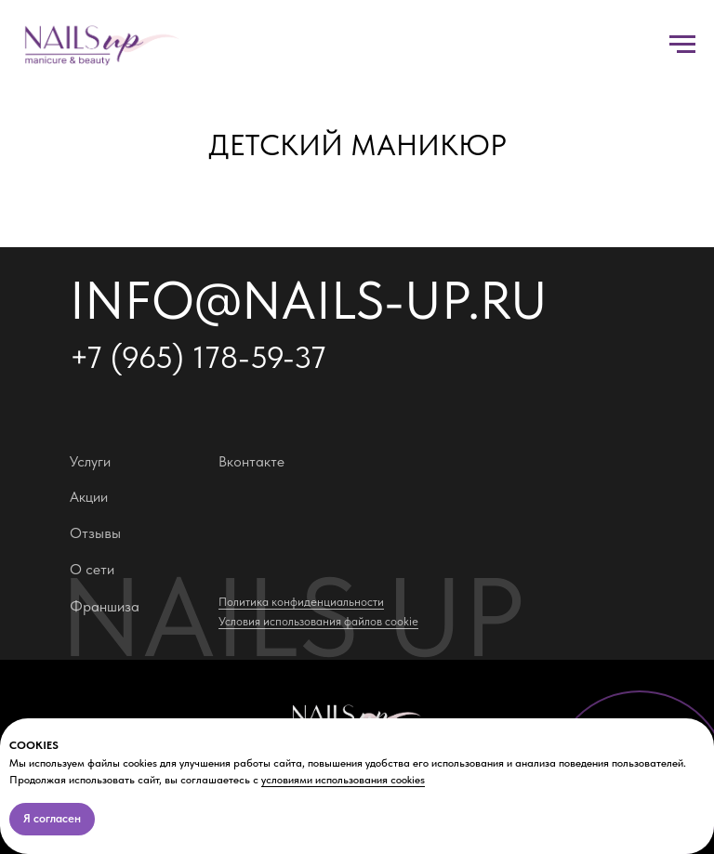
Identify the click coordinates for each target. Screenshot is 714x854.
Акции (89, 497)
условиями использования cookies (343, 779)
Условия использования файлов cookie (318, 621)
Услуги (90, 461)
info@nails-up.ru (309, 300)
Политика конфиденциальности (301, 602)
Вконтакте (251, 461)
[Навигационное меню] (682, 44)
